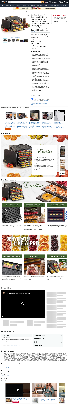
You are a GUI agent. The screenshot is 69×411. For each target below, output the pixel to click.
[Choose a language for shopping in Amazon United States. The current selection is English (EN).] (46, 2)
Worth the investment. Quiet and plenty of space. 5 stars (18, 293)
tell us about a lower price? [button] (16, 345)
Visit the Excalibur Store (36, 31)
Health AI (12, 5)
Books (46, 5)
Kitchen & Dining (11, 11)
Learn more (46, 100)
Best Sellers (33, 5)
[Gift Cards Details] (59, 5)
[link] (10, 125)
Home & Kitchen (4, 11)
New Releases (40, 5)
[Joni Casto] (8, 292)
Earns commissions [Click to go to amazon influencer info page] (14, 291)
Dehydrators (32, 11)
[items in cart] (66, 2)
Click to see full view (15, 37)
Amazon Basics (26, 5)
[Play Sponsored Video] (17, 390)
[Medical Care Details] (21, 5)
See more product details (37, 92)
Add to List (55, 21)
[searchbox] (26, 2)
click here (4, 341)
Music (64, 5)
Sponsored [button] (3, 380)
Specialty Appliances (25, 11)
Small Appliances (18, 11)
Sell (61, 5)
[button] (2, 5)
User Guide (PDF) (5, 367)
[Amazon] (4, 2)
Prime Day (7, 5)
